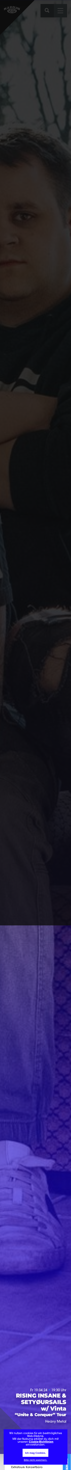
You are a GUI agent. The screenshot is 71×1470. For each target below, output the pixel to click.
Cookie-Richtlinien (41, 1442)
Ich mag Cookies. (35, 1452)
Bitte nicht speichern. (35, 1460)
